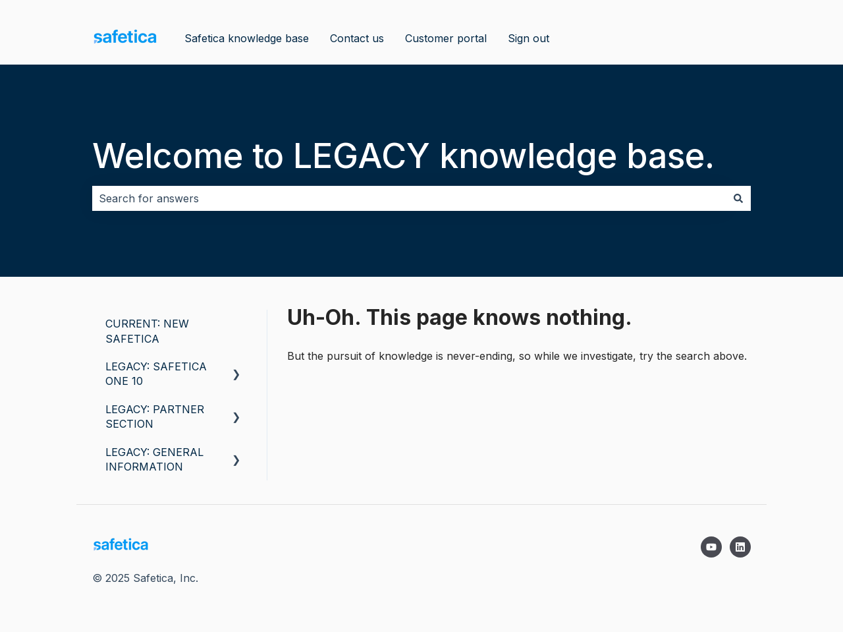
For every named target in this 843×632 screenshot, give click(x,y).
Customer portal (446, 38)
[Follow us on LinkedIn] (740, 547)
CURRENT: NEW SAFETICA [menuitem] (147, 331)
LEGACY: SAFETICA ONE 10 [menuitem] (156, 374)
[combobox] (409, 198)
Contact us (357, 38)
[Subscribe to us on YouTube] (711, 547)
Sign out (528, 38)
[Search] (738, 198)
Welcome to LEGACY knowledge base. (403, 156)
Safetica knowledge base (246, 38)
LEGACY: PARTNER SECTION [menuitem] (154, 416)
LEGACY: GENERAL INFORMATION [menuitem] (154, 459)
